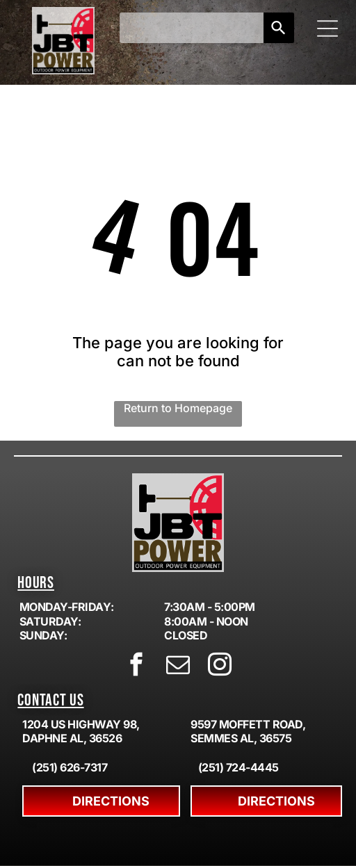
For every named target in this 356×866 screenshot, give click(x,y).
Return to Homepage (178, 408)
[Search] (279, 28)
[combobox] (192, 28)
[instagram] (220, 666)
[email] (178, 666)
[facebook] (136, 666)
